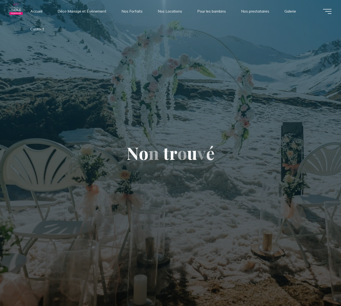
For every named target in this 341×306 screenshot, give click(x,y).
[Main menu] (327, 11)
